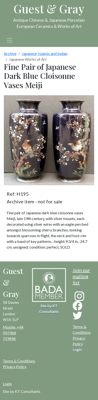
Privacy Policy (14, 366)
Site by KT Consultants (21, 391)
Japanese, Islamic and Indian (44, 53)
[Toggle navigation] (9, 40)
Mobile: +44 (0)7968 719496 (13, 333)
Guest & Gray (49, 8)
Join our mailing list (81, 276)
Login (7, 383)
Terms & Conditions (19, 361)
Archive (10, 53)
